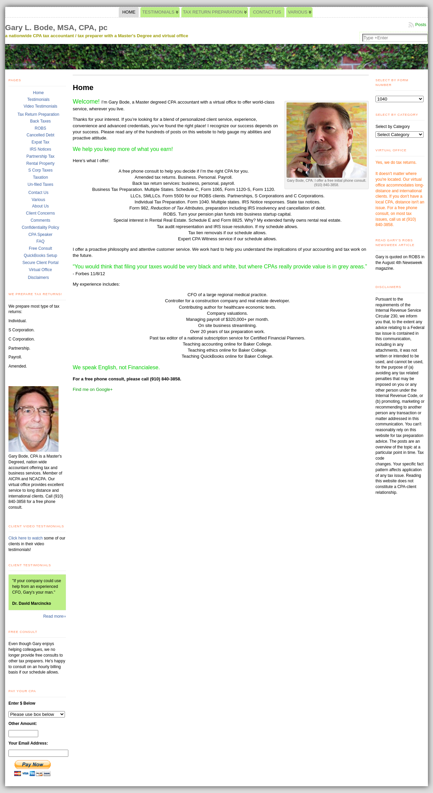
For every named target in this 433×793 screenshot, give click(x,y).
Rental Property (40, 163)
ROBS (40, 128)
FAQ (40, 241)
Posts (420, 24)
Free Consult (40, 248)
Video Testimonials (41, 106)
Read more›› (54, 616)
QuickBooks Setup (40, 255)
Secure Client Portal (40, 262)
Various (38, 199)
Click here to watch (26, 538)
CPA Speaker (40, 234)
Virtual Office (40, 269)
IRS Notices (40, 149)
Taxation (40, 177)
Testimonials (38, 99)
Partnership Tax (40, 156)
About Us (40, 206)
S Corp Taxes (40, 170)
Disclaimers (38, 277)
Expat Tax (40, 142)
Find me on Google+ (93, 389)
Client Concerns (40, 213)
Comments (40, 220)
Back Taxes (40, 121)
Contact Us (38, 192)
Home (38, 92)
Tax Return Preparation (38, 114)
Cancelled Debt (40, 135)
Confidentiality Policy (40, 227)
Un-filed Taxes (40, 184)
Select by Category (392, 126)
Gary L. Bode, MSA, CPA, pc (56, 27)
